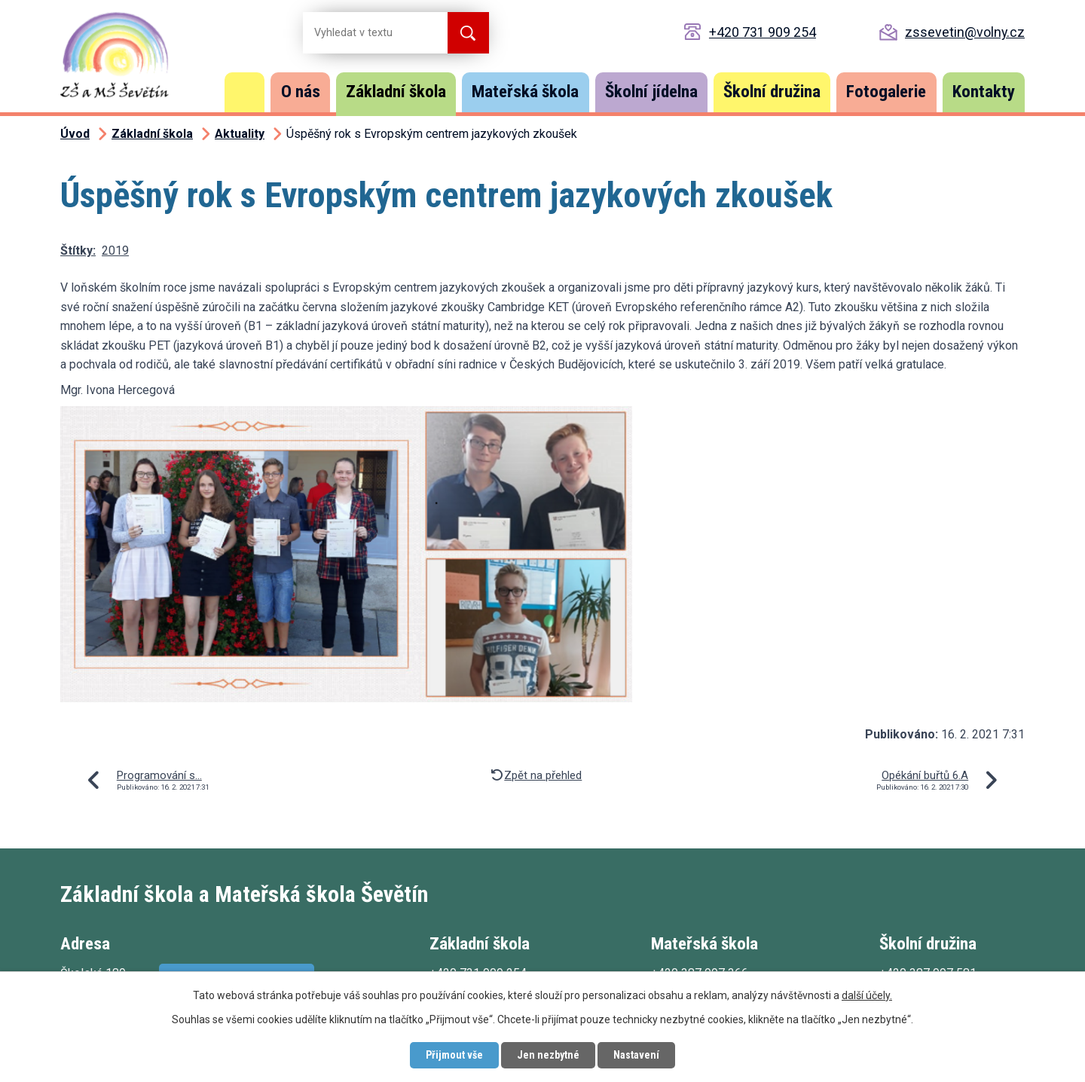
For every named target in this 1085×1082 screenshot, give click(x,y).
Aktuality (239, 134)
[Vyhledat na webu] (363, 32)
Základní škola (396, 91)
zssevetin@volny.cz (965, 32)
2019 (115, 250)
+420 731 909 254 (762, 32)
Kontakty (983, 91)
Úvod (245, 92)
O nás (300, 91)
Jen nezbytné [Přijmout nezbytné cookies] (548, 1055)
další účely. (867, 995)
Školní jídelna (651, 91)
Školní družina (772, 91)
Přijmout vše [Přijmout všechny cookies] (454, 1055)
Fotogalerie (886, 91)
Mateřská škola (525, 91)
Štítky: (78, 250)
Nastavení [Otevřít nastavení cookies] (636, 1055)
